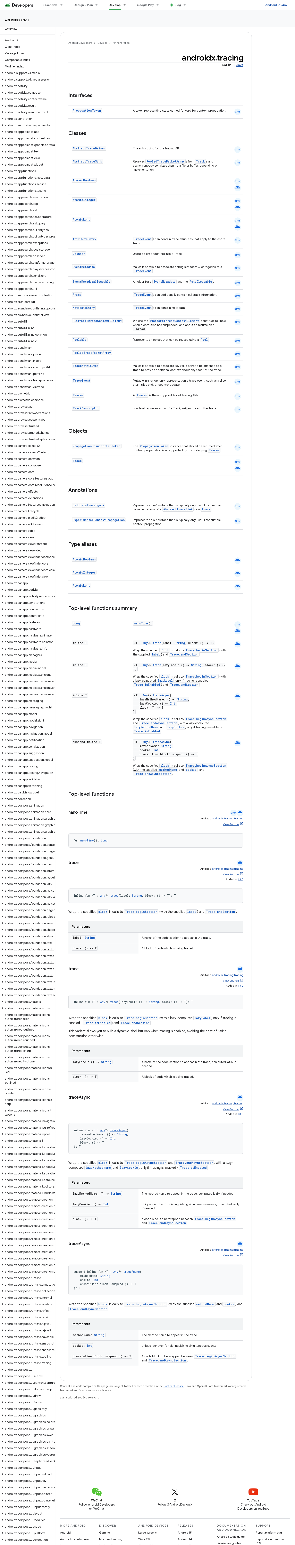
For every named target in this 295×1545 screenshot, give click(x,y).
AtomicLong (81, 219)
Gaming (104, 1532)
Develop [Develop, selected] (115, 5)
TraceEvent (143, 239)
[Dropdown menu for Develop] (126, 5)
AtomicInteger (84, 200)
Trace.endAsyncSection (158, 723)
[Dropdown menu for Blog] (186, 5)
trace (157, 643)
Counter (79, 254)
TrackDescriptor (86, 408)
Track (200, 161)
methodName (168, 770)
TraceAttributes (85, 366)
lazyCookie (175, 727)
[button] (26, 73)
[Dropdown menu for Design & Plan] (98, 5)
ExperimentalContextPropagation (99, 520)
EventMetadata (84, 267)
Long (76, 623)
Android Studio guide (231, 1536)
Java (239, 65)
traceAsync (161, 695)
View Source (231, 824)
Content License (173, 1386)
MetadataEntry (84, 308)
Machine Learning (111, 1539)
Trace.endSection (184, 654)
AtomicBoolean (84, 180)
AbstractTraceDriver (89, 148)
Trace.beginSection (202, 650)
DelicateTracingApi (88, 505)
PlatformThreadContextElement (97, 321)
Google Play (145, 5)
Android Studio (276, 5)
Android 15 (185, 1532)
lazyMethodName (146, 727)
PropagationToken (87, 110)
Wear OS (144, 1539)
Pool (204, 340)
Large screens (147, 1532)
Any (145, 643)
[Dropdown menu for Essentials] (63, 5)
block (164, 650)
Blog (178, 5)
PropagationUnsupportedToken (96, 446)
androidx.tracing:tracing (227, 818)
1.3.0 (240, 879)
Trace (77, 461)
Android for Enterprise (74, 1539)
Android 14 (185, 1539)
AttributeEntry (84, 239)
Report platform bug (269, 1532)
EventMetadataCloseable (91, 281)
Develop (102, 43)
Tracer (78, 395)
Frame (77, 295)
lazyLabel (165, 680)
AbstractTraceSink (87, 161)
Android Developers (80, 43)
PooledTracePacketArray (165, 161)
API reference (17, 20)
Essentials (50, 5)
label (156, 654)
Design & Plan (83, 5)
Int (172, 703)
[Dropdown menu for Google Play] (159, 5)
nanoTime (141, 623)
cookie (191, 770)
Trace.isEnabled (147, 685)
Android (65, 1532)
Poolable (79, 340)
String (180, 643)
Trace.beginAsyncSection (206, 719)
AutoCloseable (201, 281)
